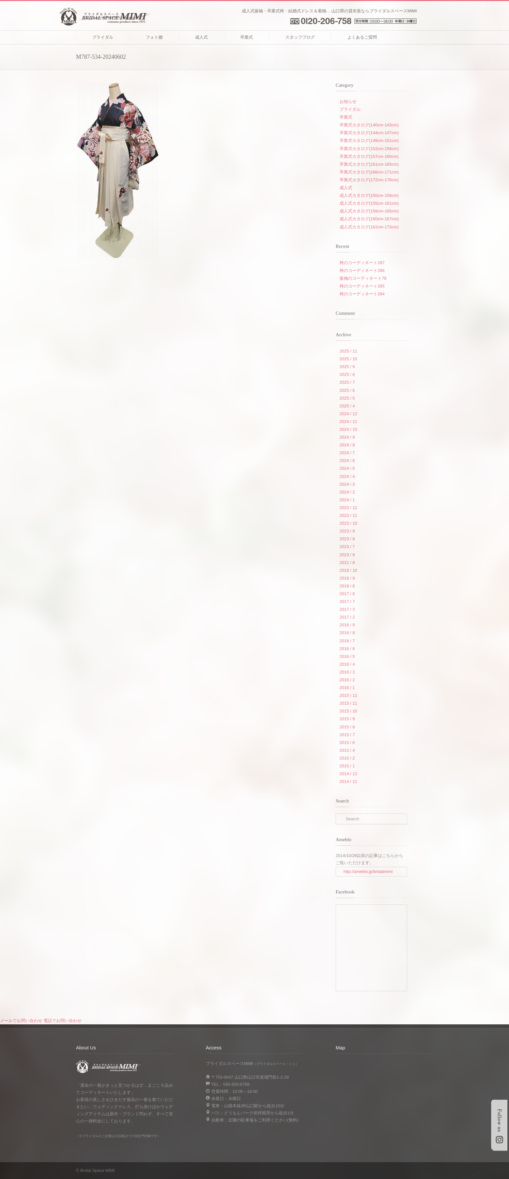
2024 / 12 (348, 413)
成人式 (201, 37)
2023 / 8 (347, 538)
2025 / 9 (347, 366)
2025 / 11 (348, 351)
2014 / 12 (348, 773)
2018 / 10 (348, 570)
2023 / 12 (348, 507)
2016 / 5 (347, 656)
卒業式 (246, 37)
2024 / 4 (347, 476)
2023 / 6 (347, 554)
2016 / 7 (347, 640)
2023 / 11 (348, 515)
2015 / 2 (347, 758)
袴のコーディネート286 (362, 270)
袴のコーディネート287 (362, 262)
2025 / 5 (347, 398)
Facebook (387, 1170)
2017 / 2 (347, 617)
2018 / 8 (347, 585)
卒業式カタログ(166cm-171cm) (369, 172)
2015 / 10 (348, 711)
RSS (400, 1170)
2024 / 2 (347, 492)
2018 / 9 (347, 578)
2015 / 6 (347, 742)
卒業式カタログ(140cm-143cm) (369, 124)
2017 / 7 (347, 601)
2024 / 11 (348, 421)
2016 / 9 (347, 624)
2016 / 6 (347, 648)
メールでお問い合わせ (21, 1020)
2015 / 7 (347, 734)
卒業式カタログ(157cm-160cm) (369, 156)
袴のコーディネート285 (362, 286)
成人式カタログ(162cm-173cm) (369, 226)
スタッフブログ (300, 37)
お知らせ (348, 101)
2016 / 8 (347, 632)
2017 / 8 (347, 593)
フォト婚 (154, 37)
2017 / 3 (347, 609)
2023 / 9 (347, 531)
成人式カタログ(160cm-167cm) (369, 218)
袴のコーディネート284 (362, 293)
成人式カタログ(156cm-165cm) (369, 211)
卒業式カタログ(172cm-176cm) (369, 179)
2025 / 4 (347, 406)
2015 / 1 (347, 765)
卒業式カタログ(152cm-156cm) (369, 148)
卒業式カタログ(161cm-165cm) (369, 164)
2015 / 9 (347, 718)
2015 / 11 (348, 703)
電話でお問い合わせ (62, 1020)
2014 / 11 (348, 781)
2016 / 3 (347, 672)
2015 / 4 (347, 750)
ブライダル (102, 37)
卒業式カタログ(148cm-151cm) (369, 140)
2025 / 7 (347, 382)
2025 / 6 (347, 390)
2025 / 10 (348, 358)
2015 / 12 (348, 695)
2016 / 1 (347, 687)
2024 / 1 (347, 499)
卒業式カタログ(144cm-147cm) (369, 132)
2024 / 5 (347, 468)
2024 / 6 (347, 460)
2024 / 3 (347, 484)
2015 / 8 (347, 726)
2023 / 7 (347, 546)
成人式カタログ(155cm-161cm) (369, 203)
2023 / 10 (348, 523)
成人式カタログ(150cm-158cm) (369, 195)
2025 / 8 (347, 374)
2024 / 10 (348, 429)
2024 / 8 (347, 444)
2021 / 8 (347, 562)
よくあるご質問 (362, 37)
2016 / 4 (347, 664)
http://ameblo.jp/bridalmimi (368, 871)
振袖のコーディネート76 (363, 278)
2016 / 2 (347, 679)
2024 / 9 (347, 437)
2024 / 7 (347, 452)
